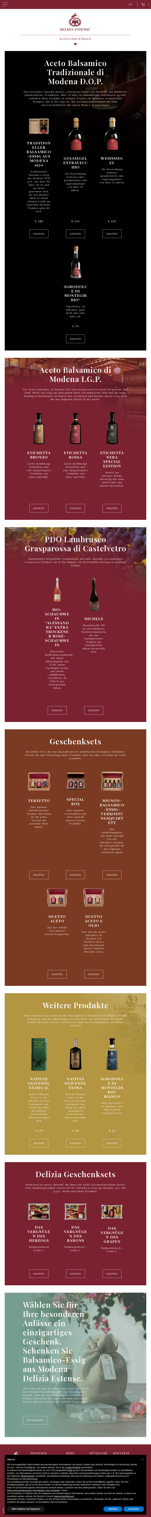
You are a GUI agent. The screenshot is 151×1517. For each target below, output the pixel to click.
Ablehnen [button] (113, 1509)
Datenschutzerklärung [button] (64, 1496)
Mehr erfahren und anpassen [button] (26, 1509)
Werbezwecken (28, 1476)
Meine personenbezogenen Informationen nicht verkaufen (33, 1490)
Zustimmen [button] (133, 1509)
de (130, 4)
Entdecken (35, 1420)
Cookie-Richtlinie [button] (73, 1467)
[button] (142, 1459)
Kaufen (38, 233)
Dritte (70, 1470)
